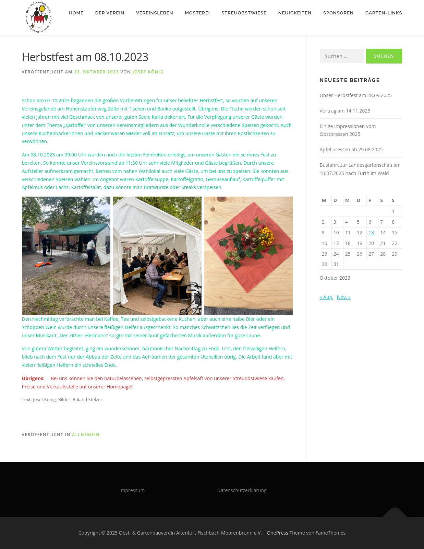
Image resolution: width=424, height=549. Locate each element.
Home (76, 12)
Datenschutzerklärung (242, 490)
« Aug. (326, 297)
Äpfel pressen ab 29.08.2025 (351, 149)
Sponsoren (338, 12)
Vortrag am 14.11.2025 (345, 110)
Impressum (132, 490)
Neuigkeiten (295, 12)
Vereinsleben (154, 12)
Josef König (148, 72)
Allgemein (86, 434)
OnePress (277, 532)
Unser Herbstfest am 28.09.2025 (356, 95)
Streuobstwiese (243, 12)
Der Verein (109, 12)
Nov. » (344, 297)
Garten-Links (383, 12)
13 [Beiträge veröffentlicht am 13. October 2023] (371, 232)
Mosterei (197, 12)
